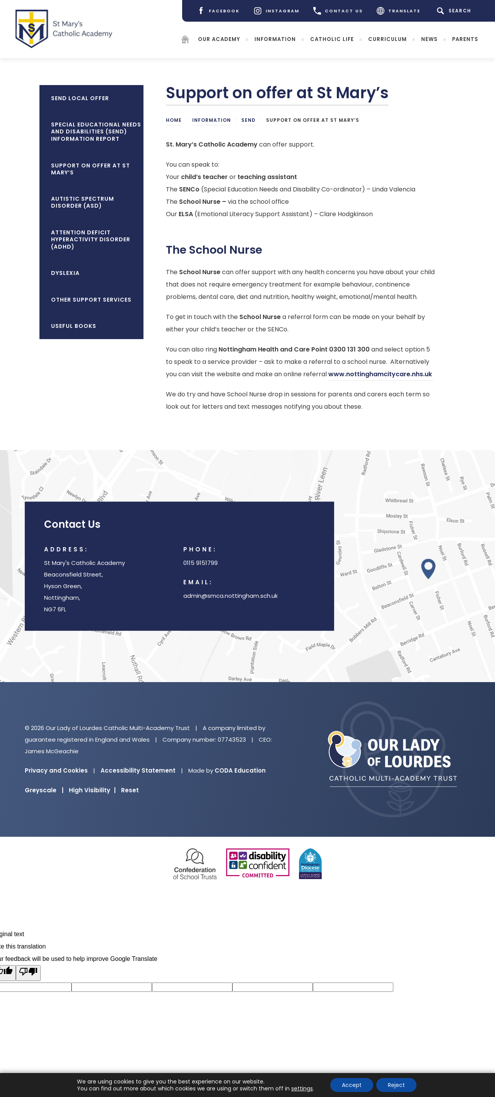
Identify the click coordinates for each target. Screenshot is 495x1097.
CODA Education (240, 770)
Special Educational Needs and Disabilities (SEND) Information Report (96, 132)
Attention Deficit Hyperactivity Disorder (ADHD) (90, 240)
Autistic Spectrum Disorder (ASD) (82, 202)
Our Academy (219, 39)
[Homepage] (185, 41)
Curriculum (387, 39)
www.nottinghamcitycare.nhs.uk (381, 375)
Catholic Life (332, 39)
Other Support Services (91, 300)
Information (275, 39)
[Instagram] (276, 11)
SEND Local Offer (80, 98)
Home (174, 120)
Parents (465, 39)
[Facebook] (218, 11)
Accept (352, 1085)
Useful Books (73, 326)
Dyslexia (65, 273)
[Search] (455, 11)
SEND (248, 120)
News (429, 39)
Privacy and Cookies (56, 770)
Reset (130, 790)
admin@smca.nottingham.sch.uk (230, 596)
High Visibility (92, 790)
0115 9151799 (200, 563)
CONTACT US (338, 11)
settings (302, 1088)
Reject (396, 1085)
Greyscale (44, 790)
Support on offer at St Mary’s (90, 169)
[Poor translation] (28, 973)
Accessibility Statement (138, 770)
